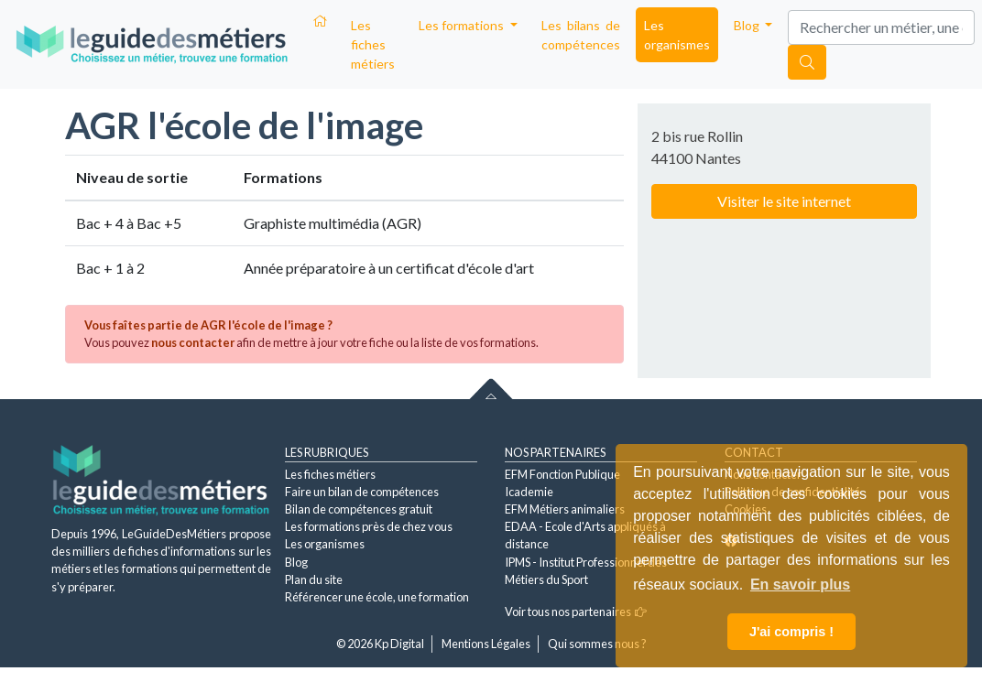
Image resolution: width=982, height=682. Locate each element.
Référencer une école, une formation (377, 597)
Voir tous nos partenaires (576, 611)
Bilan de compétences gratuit (358, 509)
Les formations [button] (463, 25)
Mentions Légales (486, 643)
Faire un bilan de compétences (362, 491)
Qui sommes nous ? (597, 643)
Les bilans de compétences (580, 34)
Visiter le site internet (784, 201)
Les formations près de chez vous (369, 526)
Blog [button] (748, 25)
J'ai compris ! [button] (791, 631)
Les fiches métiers (373, 44)
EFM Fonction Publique (562, 474)
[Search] (881, 27)
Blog (296, 562)
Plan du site (314, 579)
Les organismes (677, 34)
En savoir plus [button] (800, 584)
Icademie (529, 491)
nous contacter (193, 342)
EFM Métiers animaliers (565, 509)
